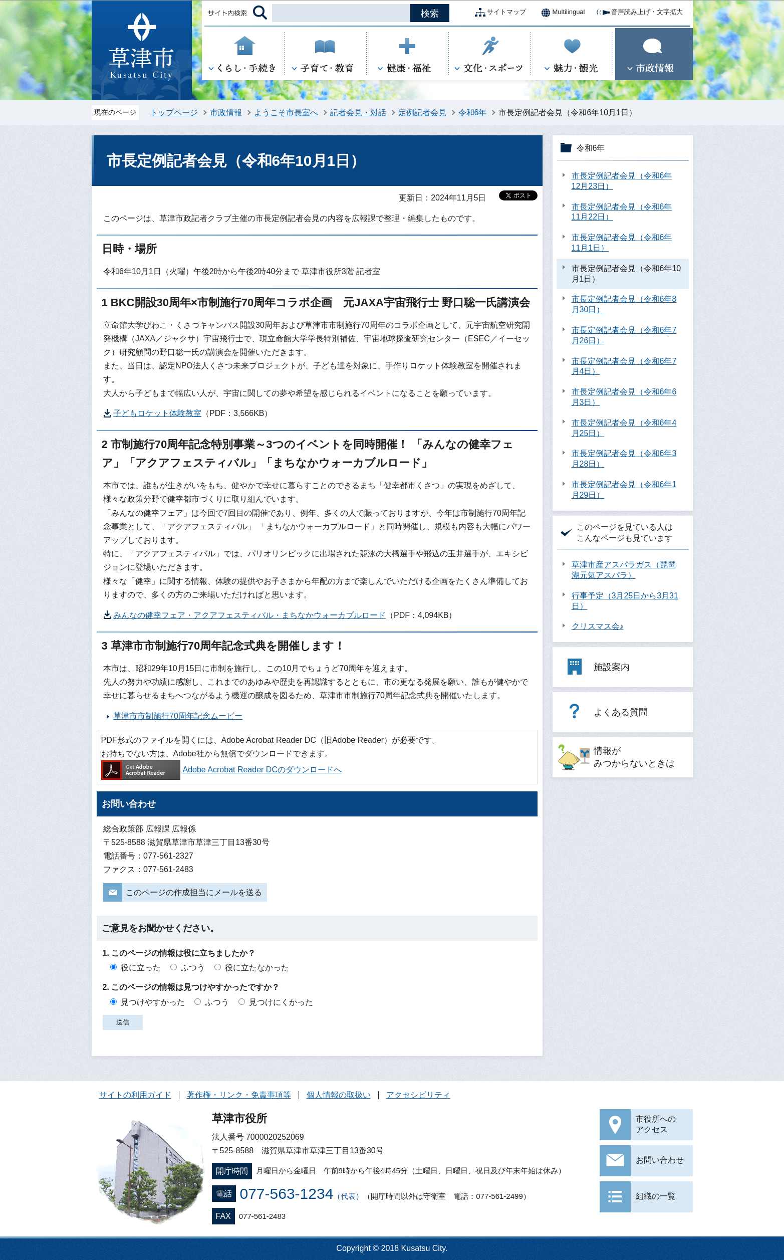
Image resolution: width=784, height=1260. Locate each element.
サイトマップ (498, 13)
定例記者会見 (422, 112)
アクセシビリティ (418, 1095)
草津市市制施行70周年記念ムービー (177, 716)
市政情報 (226, 112)
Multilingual (560, 13)
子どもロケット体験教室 (157, 413)
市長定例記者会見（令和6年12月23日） (622, 180)
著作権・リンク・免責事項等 (239, 1095)
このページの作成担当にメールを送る (194, 892)
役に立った (141, 967)
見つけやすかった (153, 1002)
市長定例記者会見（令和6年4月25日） (624, 428)
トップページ (174, 112)
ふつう (193, 967)
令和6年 (472, 112)
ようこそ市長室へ (286, 112)
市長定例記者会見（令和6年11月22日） (622, 212)
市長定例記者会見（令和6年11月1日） (622, 242)
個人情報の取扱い (339, 1095)
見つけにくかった (281, 1002)
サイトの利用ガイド (135, 1095)
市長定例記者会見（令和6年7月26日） (624, 335)
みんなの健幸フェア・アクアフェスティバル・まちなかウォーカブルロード (249, 615)
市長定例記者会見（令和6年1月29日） (624, 489)
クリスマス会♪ (598, 626)
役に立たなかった (257, 967)
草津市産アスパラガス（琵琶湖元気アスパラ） (624, 569)
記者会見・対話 (358, 112)
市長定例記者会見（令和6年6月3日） (624, 396)
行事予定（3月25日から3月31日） (625, 600)
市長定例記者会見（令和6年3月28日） (624, 458)
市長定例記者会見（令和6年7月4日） (624, 366)
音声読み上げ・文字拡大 (639, 13)
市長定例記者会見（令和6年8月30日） (624, 304)
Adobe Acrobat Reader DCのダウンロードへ (221, 769)
